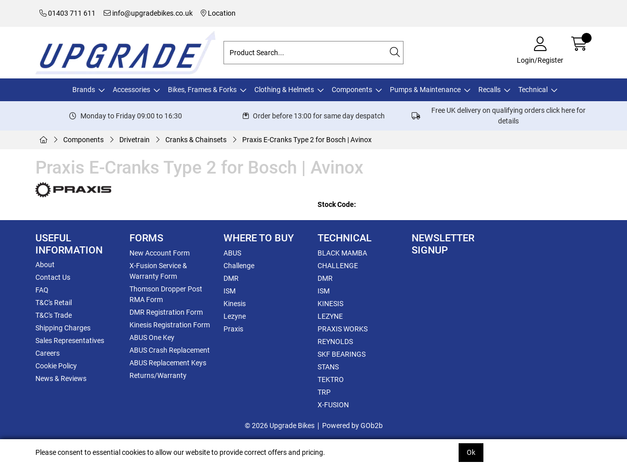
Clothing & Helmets (284, 90)
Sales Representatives (69, 340)
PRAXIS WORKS (343, 329)
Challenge (238, 266)
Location (218, 13)
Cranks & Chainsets (196, 140)
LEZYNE (330, 316)
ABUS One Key (151, 337)
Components (352, 90)
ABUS (232, 253)
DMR (231, 278)
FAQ (42, 290)
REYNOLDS (335, 341)
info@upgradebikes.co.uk (148, 13)
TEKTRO (331, 379)
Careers (47, 353)
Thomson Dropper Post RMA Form (165, 294)
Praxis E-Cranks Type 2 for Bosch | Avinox (307, 140)
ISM (229, 291)
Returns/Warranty (158, 375)
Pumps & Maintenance (425, 90)
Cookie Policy (56, 366)
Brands (83, 90)
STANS (328, 367)
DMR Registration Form (166, 312)
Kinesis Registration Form (169, 325)
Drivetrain (134, 140)
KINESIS (330, 304)
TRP (324, 392)
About (45, 265)
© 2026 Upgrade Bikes (280, 425)
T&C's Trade (53, 315)
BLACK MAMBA (342, 253)
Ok (471, 452)
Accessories (131, 90)
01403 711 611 (67, 13)
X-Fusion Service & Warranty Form (158, 271)
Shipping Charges (63, 328)
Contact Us (52, 277)
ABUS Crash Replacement (169, 350)
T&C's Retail (53, 303)
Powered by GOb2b (352, 425)
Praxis (233, 329)
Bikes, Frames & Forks (202, 90)
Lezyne (234, 316)
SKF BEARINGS (342, 354)
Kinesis (234, 304)
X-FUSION (333, 405)
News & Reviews (60, 378)
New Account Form (159, 253)
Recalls (489, 90)
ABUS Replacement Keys (167, 363)
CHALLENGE (338, 266)
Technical (533, 90)
